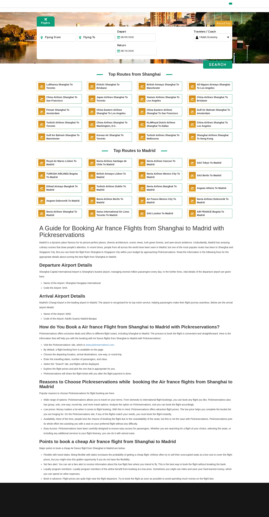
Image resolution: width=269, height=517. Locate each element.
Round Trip (224, 31)
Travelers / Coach (205, 38)
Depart (121, 38)
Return (159, 38)
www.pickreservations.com (100, 344)
